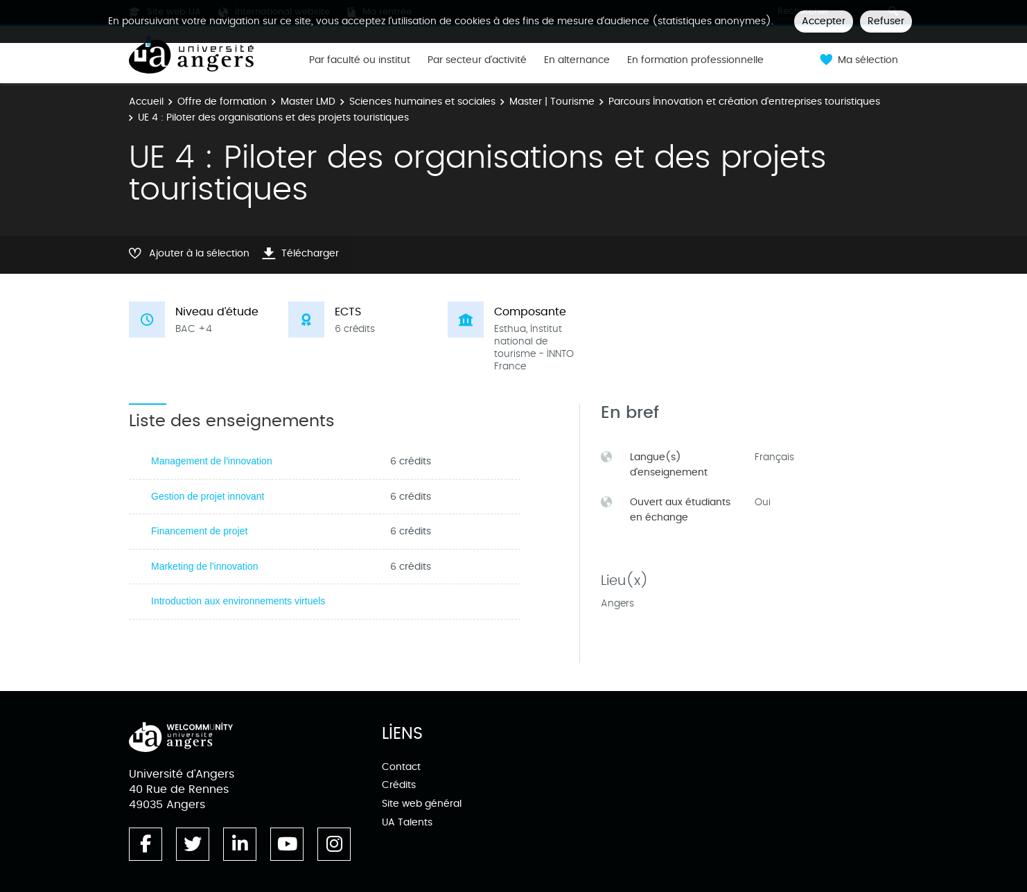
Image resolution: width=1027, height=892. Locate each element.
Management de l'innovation (211, 460)
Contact (401, 767)
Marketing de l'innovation (204, 566)
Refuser (886, 21)
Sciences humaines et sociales (422, 101)
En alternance (577, 60)
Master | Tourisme (552, 101)
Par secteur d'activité (477, 60)
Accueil (146, 101)
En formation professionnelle (695, 60)
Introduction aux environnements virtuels (238, 600)
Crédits (399, 785)
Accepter (823, 21)
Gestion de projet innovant (207, 496)
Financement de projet (199, 530)
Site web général (422, 803)
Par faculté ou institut (359, 60)
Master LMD (308, 101)
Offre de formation (222, 101)
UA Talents (407, 822)
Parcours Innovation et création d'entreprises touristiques (744, 101)
